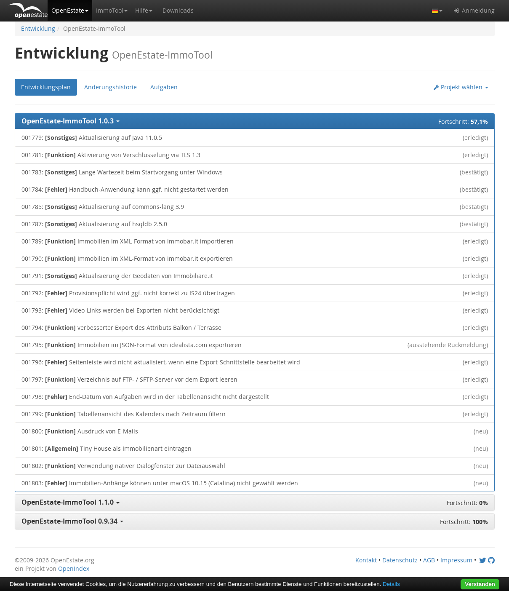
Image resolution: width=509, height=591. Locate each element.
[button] (70, 10)
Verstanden (480, 584)
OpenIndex (73, 568)
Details (391, 584)
